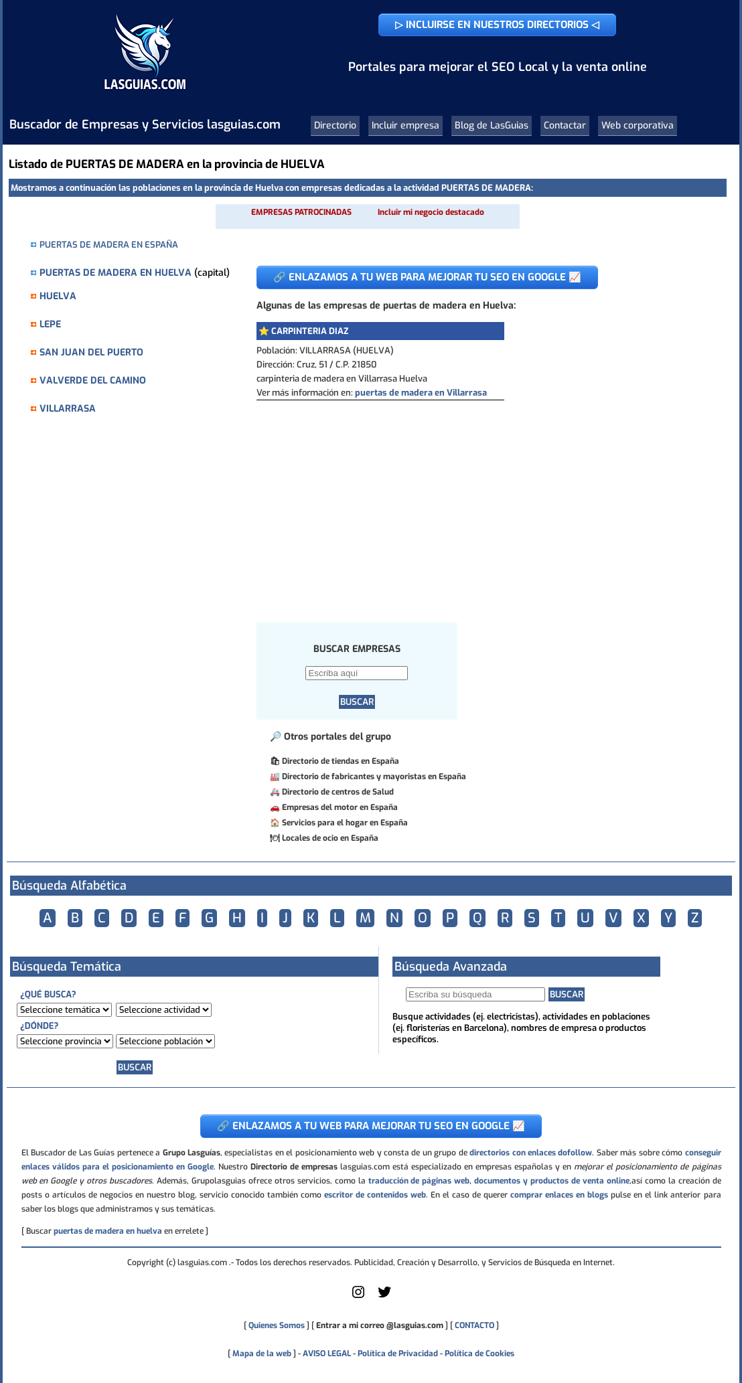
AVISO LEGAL (327, 1353)
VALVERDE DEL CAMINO (93, 380)
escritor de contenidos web (375, 1195)
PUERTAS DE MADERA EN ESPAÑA (109, 244)
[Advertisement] (481, 500)
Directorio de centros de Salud (338, 792)
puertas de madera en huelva (108, 1231)
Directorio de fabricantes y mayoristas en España (374, 776)
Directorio (335, 125)
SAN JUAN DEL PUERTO (91, 352)
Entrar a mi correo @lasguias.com (379, 1325)
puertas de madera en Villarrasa (421, 392)
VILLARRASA (68, 408)
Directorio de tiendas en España (340, 761)
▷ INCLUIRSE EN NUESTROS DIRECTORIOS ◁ (497, 24)
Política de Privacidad (398, 1353)
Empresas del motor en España (340, 807)
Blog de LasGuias (491, 125)
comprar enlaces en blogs (559, 1195)
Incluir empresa (405, 125)
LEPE (50, 324)
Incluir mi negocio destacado (431, 212)
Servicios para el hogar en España (345, 822)
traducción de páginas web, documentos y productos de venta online (498, 1180)
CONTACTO (474, 1325)
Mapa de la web (260, 1353)
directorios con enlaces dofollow (530, 1152)
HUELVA (58, 296)
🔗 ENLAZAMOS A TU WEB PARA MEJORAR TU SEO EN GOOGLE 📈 (427, 277)
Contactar (565, 125)
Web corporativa (637, 125)
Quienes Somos (276, 1325)
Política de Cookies (479, 1353)
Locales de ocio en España (330, 838)
